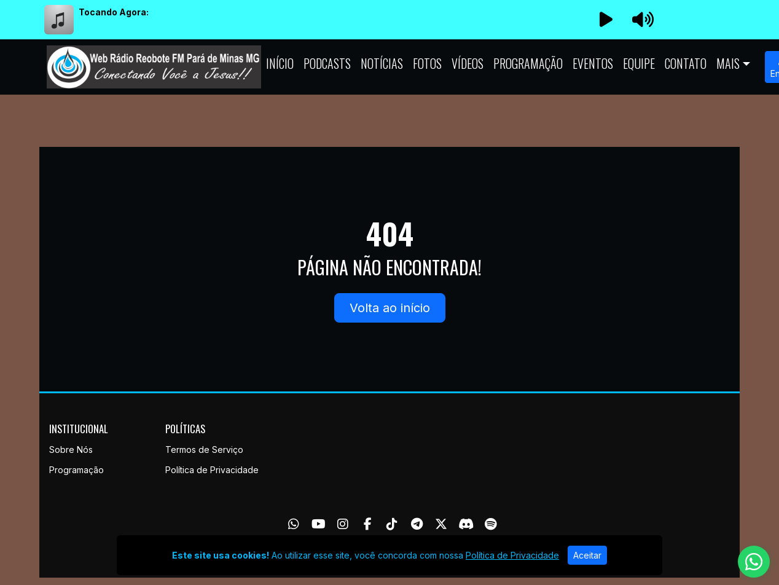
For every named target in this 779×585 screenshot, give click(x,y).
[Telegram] (417, 524)
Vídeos (467, 63)
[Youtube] (318, 524)
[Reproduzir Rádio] (605, 19)
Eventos (593, 63)
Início (280, 63)
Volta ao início (390, 307)
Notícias (382, 63)
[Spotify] (490, 524)
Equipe (639, 63)
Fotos (427, 63)
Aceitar (587, 555)
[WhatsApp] (293, 524)
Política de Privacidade (212, 470)
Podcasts (327, 63)
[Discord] (466, 524)
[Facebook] (368, 524)
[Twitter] (441, 524)
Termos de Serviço (204, 449)
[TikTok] (391, 524)
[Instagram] (342, 524)
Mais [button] (728, 63)
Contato (686, 63)
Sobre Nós (71, 449)
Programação (528, 63)
